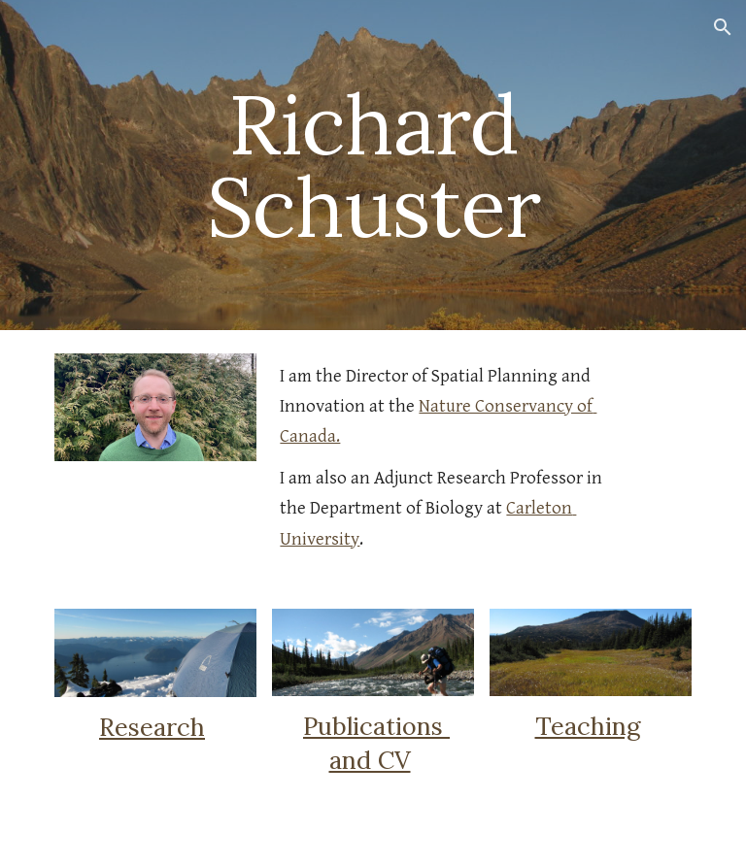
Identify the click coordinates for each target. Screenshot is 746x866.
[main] (372, 165)
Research (152, 727)
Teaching (587, 726)
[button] (722, 27)
